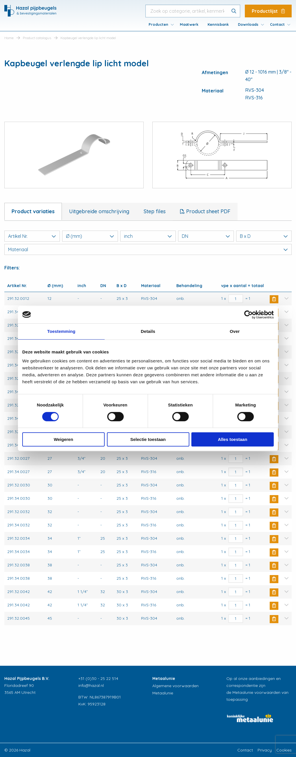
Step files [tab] (155, 211)
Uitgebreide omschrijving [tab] (99, 211)
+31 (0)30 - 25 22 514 (98, 678)
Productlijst (268, 11)
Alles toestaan (232, 439)
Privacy (265, 750)
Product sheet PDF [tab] (207, 211)
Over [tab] (235, 331)
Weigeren (63, 439)
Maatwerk (189, 24)
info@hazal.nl (91, 685)
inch (148, 236)
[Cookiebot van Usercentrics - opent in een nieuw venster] (248, 314)
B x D (264, 236)
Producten (158, 24)
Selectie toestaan (148, 439)
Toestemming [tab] (61, 331)
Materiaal (148, 249)
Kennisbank (218, 24)
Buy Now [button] (274, 299)
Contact (277, 24)
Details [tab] (148, 331)
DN (206, 236)
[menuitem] (159, 24)
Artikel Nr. (32, 236)
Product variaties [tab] (33, 211)
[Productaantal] (235, 298)
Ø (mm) (90, 236)
